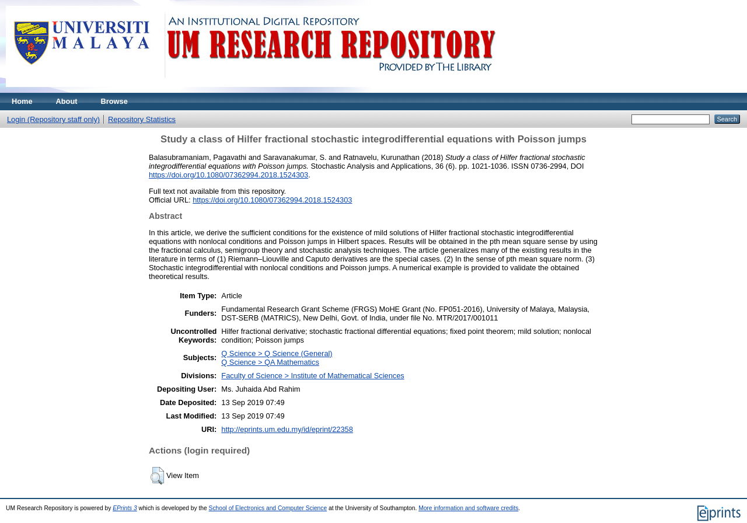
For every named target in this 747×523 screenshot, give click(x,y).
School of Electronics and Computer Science (268, 508)
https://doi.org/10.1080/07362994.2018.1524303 (228, 174)
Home (22, 101)
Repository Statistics (142, 119)
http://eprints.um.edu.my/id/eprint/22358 (287, 429)
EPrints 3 (125, 508)
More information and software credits (468, 508)
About (67, 101)
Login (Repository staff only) (53, 119)
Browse (114, 101)
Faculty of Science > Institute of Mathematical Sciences (312, 375)
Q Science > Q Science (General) (276, 353)
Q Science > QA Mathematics (270, 362)
